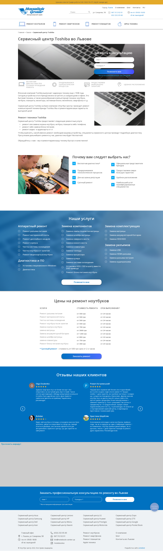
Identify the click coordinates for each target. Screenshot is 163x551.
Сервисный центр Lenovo (62, 515)
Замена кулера (73, 258)
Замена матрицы (117, 231)
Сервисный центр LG (92, 515)
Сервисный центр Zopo (126, 515)
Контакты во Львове (125, 539)
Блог (128, 7)
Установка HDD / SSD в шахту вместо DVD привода (83, 267)
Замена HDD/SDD (118, 239)
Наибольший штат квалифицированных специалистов (123, 185)
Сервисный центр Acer (28, 525)
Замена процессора (75, 254)
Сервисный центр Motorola (95, 525)
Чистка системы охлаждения (36, 247)
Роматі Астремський (100, 384)
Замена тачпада (73, 251)
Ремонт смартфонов (69, 24)
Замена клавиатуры (75, 247)
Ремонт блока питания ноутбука (81, 272)
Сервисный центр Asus (28, 515)
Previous (20, 409)
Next (143, 409)
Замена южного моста (76, 243)
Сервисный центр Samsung (30, 519)
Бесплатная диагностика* (86, 163)
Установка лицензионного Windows (39, 266)
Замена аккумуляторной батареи (125, 235)
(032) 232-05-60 (60, 533)
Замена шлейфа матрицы (78, 235)
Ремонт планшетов (101, 24)
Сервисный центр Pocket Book (129, 525)
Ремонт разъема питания (35, 231)
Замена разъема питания (121, 258)
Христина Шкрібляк (99, 416)
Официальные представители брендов (127, 164)
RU (144, 7)
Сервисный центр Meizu (61, 522)
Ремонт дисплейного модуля (36, 239)
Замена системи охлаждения (79, 262)
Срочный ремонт (82, 183)
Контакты (136, 7)
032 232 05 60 (117, 15)
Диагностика (29, 269)
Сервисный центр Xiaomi (61, 525)
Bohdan (39, 416)
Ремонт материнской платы (36, 235)
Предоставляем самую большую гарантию (123, 171)
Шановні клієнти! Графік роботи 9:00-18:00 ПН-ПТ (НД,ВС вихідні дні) (81, 2)
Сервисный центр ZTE (125, 519)
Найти (89, 11)
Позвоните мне (114, 71)
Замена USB (115, 250)
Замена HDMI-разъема (120, 254)
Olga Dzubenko (43, 384)
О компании (120, 7)
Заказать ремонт (81, 356)
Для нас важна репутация (86, 177)
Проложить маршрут (11, 444)
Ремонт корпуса (30, 243)
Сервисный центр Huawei (94, 519)
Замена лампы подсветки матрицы (82, 231)
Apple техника (131, 24)
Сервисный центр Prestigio (95, 522)
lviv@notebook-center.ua (64, 540)
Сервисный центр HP (60, 519)
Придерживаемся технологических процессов (87, 171)
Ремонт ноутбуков (35, 24)
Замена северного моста (77, 239)
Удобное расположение (124, 177)
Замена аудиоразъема (120, 262)
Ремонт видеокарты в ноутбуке (38, 254)
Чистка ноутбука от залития (36, 251)
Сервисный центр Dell (27, 522)
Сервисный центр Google (127, 522)
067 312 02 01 (117, 12)
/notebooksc (59, 543)
